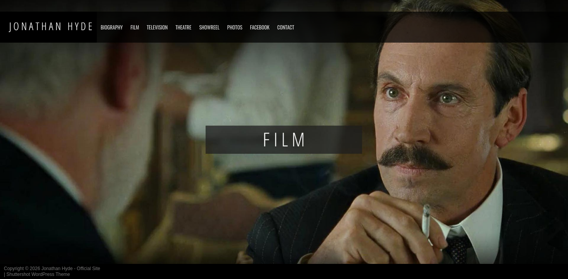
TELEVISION (157, 27)
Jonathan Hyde (57, 268)
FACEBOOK (259, 27)
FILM (134, 27)
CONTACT (285, 27)
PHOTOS (234, 27)
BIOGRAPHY (112, 27)
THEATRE (183, 27)
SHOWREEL (209, 27)
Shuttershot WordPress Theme (38, 274)
